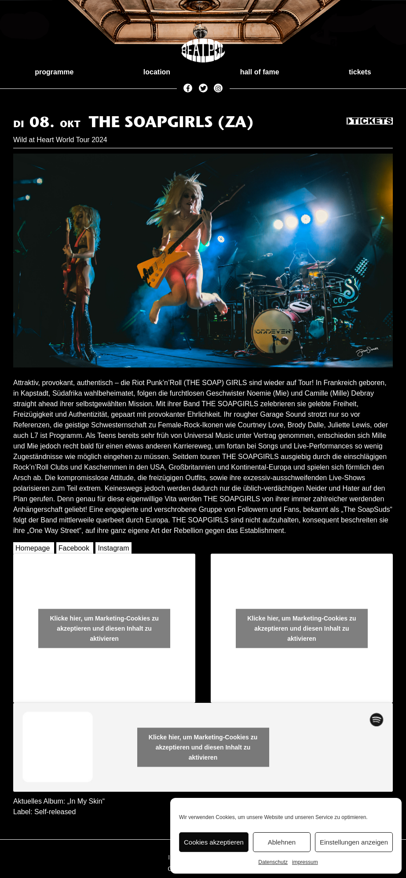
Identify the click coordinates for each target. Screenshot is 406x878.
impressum (305, 862)
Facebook (74, 548)
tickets (360, 72)
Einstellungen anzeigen (354, 842)
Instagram (113, 548)
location (156, 72)
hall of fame (259, 72)
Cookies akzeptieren (214, 842)
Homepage (32, 548)
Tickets (370, 121)
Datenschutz (273, 862)
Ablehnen (282, 842)
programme (54, 72)
